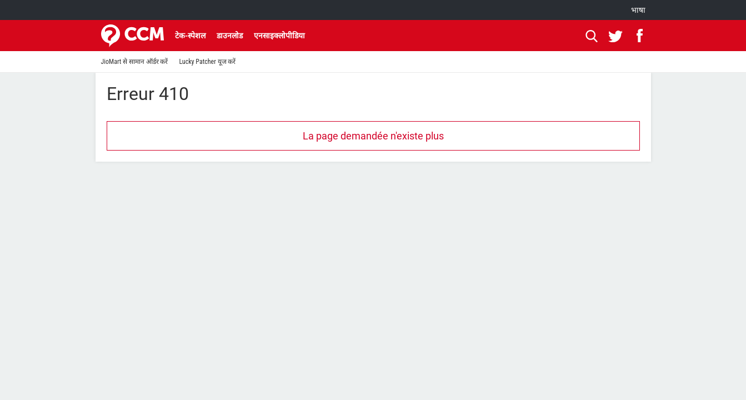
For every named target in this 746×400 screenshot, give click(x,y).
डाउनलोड (230, 35)
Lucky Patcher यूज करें (207, 62)
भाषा (638, 10)
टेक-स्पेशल (190, 35)
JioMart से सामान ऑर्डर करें (134, 62)
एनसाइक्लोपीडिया (279, 35)
